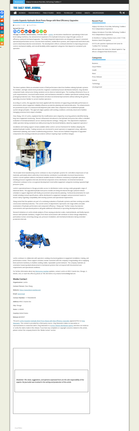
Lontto (50, 34)
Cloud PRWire (18, 428)
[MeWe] (33, 31)
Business (22, 13)
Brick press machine (42, 271)
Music (59, 13)
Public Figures (48, 13)
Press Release (97, 77)
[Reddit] (22, 31)
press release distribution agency (62, 325)
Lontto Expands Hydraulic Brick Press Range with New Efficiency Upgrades (44, 321)
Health (87, 13)
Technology (68, 13)
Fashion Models (34, 13)
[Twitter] (18, 31)
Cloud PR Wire (31, 25)
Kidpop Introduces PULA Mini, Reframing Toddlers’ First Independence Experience (53, 2)
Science (79, 13)
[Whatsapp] (41, 31)
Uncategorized (98, 13)
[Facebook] (15, 31)
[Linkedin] (26, 31)
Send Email (21, 294)
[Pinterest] (30, 31)
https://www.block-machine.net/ (30, 290)
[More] (45, 31)
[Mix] (37, 31)
